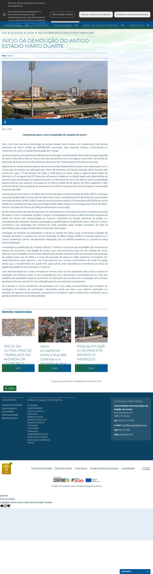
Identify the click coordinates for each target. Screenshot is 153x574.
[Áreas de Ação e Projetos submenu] (122, 25)
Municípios (40, 26)
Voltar (11, 388)
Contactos (136, 26)
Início (4, 33)
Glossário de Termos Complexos (104, 468)
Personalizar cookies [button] (62, 14)
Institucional (13, 26)
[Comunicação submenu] (76, 25)
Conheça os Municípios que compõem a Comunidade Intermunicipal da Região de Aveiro (12, 411)
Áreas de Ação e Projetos (100, 26)
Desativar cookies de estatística (132, 14)
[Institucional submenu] (27, 25)
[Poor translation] (7, 506)
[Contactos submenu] (148, 25)
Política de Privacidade (41, 468)
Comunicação (62, 26)
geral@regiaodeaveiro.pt (134, 425)
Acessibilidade (128, 468)
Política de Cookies (63, 468)
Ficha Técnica (81, 468)
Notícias (30, 33)
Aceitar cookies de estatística (96, 14)
